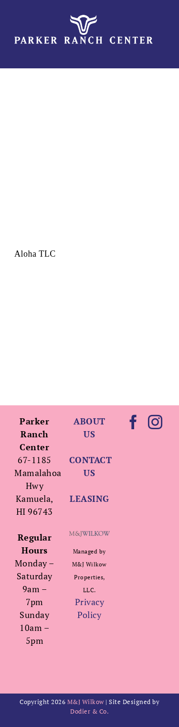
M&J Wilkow (85, 701)
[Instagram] (155, 422)
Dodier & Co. (89, 711)
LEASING (89, 498)
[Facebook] (133, 422)
